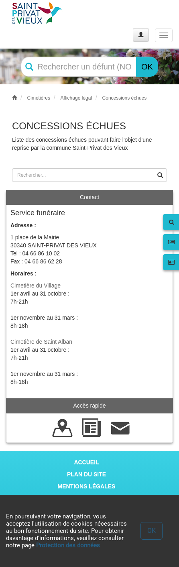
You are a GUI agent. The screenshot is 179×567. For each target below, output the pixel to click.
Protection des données (68, 545)
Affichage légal (76, 98)
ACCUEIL (86, 462)
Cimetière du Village (35, 285)
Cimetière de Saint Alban (41, 342)
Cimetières (38, 98)
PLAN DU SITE (86, 474)
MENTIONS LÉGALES (87, 486)
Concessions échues (124, 98)
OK (147, 66)
